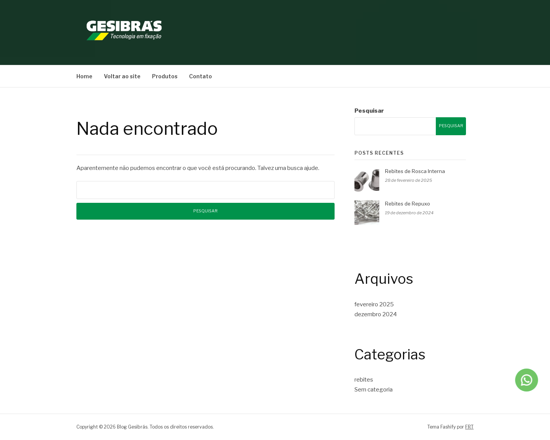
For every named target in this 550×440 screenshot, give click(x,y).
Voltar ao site (122, 76)
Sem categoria (373, 389)
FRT (469, 427)
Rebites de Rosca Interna (415, 171)
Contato (200, 76)
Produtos (165, 76)
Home (84, 76)
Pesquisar (369, 110)
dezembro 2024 (375, 314)
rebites (363, 379)
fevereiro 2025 (374, 304)
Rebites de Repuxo (407, 204)
